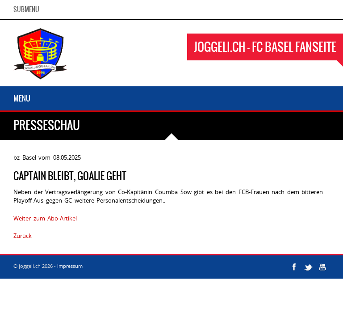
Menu (21, 98)
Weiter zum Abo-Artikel (45, 218)
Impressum (70, 266)
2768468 (45, 236)
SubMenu (26, 9)
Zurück (22, 236)
